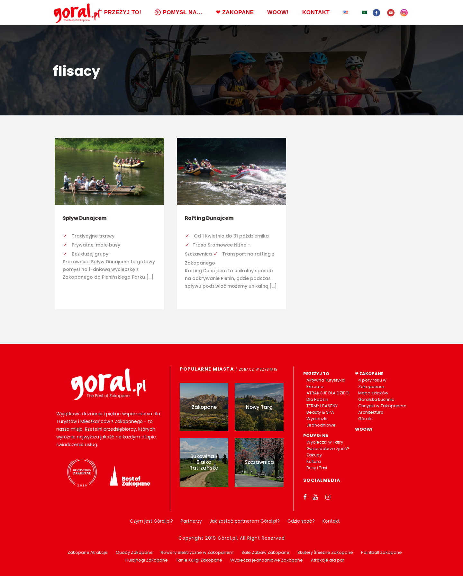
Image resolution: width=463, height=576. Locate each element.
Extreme (314, 386)
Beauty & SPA (320, 412)
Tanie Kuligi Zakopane (199, 560)
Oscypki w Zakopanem (382, 406)
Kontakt (331, 521)
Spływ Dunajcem (85, 218)
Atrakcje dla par (327, 560)
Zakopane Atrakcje (88, 552)
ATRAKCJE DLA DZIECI (328, 393)
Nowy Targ (259, 407)
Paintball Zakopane (381, 552)
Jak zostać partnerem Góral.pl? (245, 521)
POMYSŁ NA (316, 436)
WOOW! (278, 12)
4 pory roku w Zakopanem (372, 383)
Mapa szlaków (373, 393)
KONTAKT (316, 12)
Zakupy (314, 455)
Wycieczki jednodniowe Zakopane (266, 560)
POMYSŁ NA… (178, 12)
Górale (365, 419)
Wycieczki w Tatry (324, 442)
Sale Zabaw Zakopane (265, 552)
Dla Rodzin (317, 399)
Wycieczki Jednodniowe (321, 422)
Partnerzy (191, 521)
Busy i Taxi (316, 468)
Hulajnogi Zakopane (146, 560)
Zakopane (204, 407)
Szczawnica (259, 462)
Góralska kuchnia (376, 399)
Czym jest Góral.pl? (151, 521)
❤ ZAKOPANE (235, 12)
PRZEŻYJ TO (316, 374)
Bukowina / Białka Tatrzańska (204, 462)
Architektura (371, 412)
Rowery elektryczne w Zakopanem (197, 552)
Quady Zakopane (134, 552)
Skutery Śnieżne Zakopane (325, 552)
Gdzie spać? (301, 521)
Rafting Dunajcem (209, 218)
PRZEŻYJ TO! (118, 12)
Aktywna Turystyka (325, 380)
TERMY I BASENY (322, 406)
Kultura (313, 461)
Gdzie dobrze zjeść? (328, 449)
